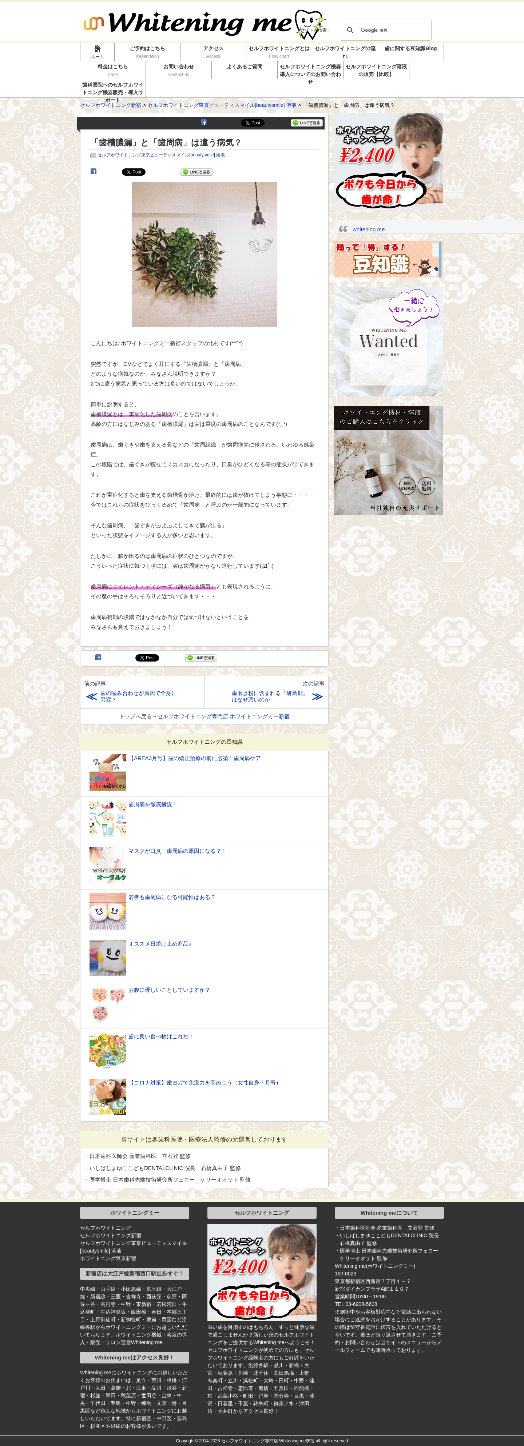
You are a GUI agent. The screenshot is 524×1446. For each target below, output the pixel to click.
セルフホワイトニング (105, 1228)
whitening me (369, 229)
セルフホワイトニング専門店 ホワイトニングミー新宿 (223, 716)
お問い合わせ (179, 70)
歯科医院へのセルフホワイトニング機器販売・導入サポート (112, 89)
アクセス (213, 52)
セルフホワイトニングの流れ (345, 52)
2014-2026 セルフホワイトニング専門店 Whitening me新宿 (256, 1440)
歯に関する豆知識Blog (411, 48)
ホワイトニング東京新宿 (108, 1258)
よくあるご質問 (244, 66)
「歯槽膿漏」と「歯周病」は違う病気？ (166, 142)
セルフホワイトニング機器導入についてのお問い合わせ (310, 71)
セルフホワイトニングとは (279, 52)
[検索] (385, 30)
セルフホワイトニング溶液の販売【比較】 (376, 70)
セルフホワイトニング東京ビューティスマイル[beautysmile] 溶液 (161, 154)
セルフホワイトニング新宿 (110, 1235)
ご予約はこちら (148, 52)
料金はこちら (113, 70)
